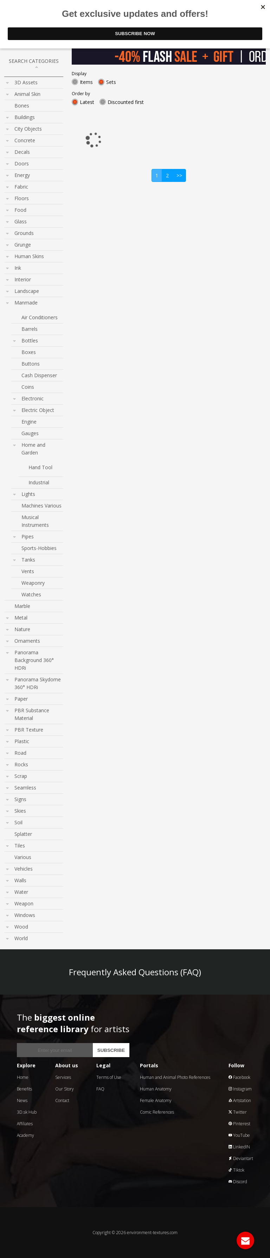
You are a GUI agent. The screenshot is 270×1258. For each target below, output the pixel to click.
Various (22, 857)
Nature (22, 629)
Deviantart (241, 1158)
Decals (22, 152)
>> (179, 175)
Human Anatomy (156, 1089)
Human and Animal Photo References (175, 1077)
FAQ (100, 1089)
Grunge (22, 244)
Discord (238, 1182)
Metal (20, 617)
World (21, 938)
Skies (20, 810)
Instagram (240, 1089)
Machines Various (41, 505)
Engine (29, 421)
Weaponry (33, 582)
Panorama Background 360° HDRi (34, 660)
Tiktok (236, 1170)
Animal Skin (27, 94)
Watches (31, 594)
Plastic (21, 741)
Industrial (38, 482)
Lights (28, 494)
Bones (21, 105)
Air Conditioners (39, 317)
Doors (21, 163)
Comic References (157, 1112)
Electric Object (37, 410)
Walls (20, 880)
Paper (21, 698)
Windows (24, 915)
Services (63, 1077)
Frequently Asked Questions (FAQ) (135, 972)
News (22, 1100)
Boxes (28, 352)
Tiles (19, 845)
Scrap (20, 776)
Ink (17, 267)
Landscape (26, 291)
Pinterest (239, 1124)
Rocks (21, 764)
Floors (21, 198)
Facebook (239, 1077)
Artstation (240, 1100)
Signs (20, 799)
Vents (27, 571)
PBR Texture (28, 729)
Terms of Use (108, 1077)
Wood (21, 926)
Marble (22, 606)
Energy (22, 175)
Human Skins (29, 256)
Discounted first (126, 102)
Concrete (24, 140)
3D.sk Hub (27, 1112)
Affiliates (25, 1124)
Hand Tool (40, 467)
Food (20, 210)
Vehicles (23, 868)
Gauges (30, 433)
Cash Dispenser (39, 375)
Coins (27, 387)
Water (21, 892)
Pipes (27, 536)
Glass (20, 221)
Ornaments (27, 640)
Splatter (23, 834)
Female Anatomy (156, 1100)
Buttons (30, 363)
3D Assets (26, 82)
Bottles (29, 340)
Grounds (24, 233)
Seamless (25, 787)
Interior (22, 279)
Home (22, 1077)
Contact (62, 1100)
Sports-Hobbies (39, 548)
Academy (25, 1135)
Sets (111, 82)
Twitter (238, 1112)
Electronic (32, 398)
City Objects (28, 128)
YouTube (239, 1135)
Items (86, 82)
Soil (18, 822)
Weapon (23, 903)
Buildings (24, 117)
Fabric (21, 186)
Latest (87, 102)
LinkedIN (239, 1147)
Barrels (29, 329)
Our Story (64, 1089)
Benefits (24, 1089)
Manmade (26, 302)
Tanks (28, 559)
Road (20, 752)
